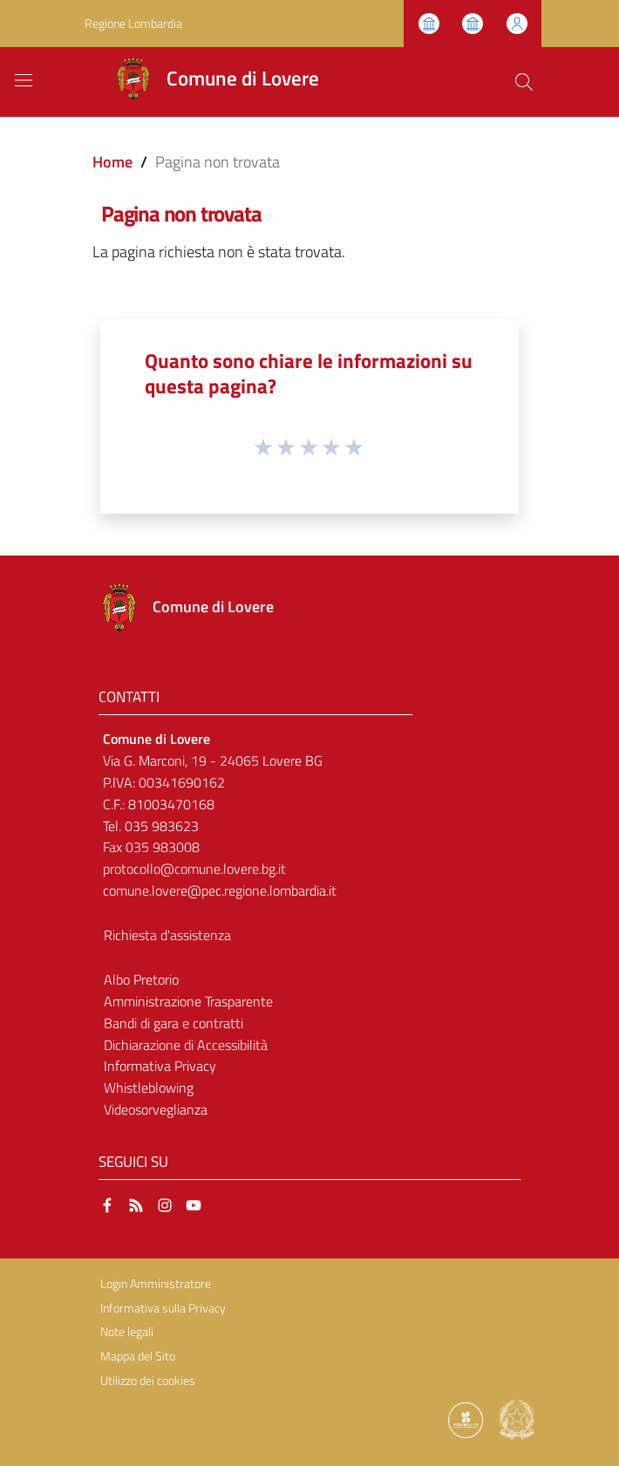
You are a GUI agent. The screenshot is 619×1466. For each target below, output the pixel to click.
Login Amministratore (155, 1283)
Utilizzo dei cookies (147, 1380)
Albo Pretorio (141, 979)
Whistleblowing (149, 1087)
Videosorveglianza (155, 1109)
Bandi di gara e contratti (173, 1023)
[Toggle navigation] (23, 80)
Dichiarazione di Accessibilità (186, 1044)
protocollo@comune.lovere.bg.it (194, 868)
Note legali (126, 1331)
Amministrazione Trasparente (188, 1001)
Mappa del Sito (137, 1356)
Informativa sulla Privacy (163, 1308)
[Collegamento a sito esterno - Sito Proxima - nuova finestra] (465, 1419)
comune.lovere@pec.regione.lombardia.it (220, 890)
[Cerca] (524, 82)
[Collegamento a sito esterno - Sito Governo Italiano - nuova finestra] (517, 1419)
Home (112, 162)
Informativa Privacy (160, 1065)
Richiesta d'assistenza (167, 934)
